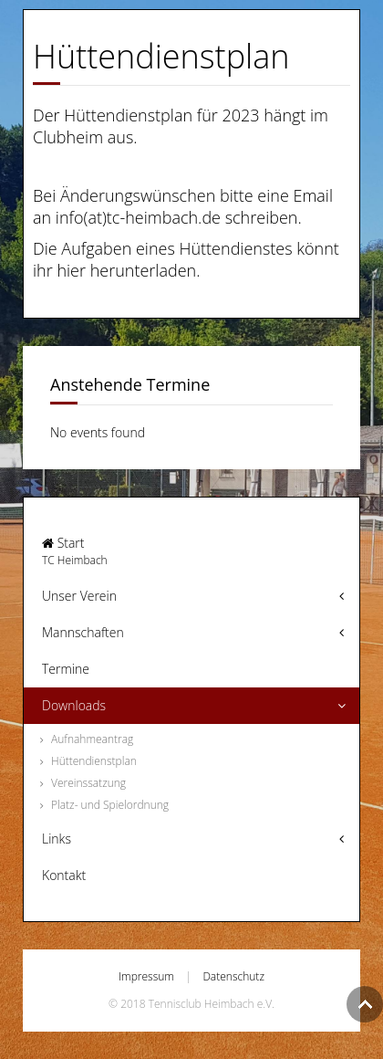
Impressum (146, 976)
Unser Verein (79, 595)
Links (56, 838)
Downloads (74, 705)
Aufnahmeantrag (92, 739)
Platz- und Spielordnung (110, 805)
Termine (65, 668)
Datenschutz (233, 976)
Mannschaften (83, 632)
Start (191, 551)
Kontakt (64, 875)
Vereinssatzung (88, 783)
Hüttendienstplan (94, 761)
